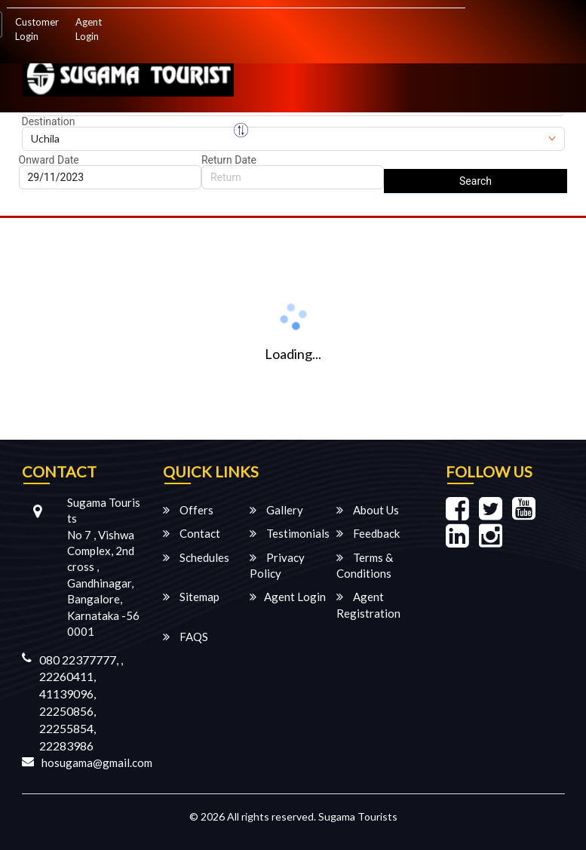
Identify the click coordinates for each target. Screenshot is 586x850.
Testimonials (290, 533)
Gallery (276, 510)
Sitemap (191, 596)
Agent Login (88, 29)
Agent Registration (368, 604)
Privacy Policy (277, 565)
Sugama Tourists (357, 816)
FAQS (185, 636)
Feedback (368, 533)
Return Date (228, 160)
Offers (188, 510)
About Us (367, 510)
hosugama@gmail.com (96, 762)
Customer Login (37, 29)
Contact (191, 533)
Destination (48, 121)
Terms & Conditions (364, 565)
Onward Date (49, 160)
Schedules (196, 557)
